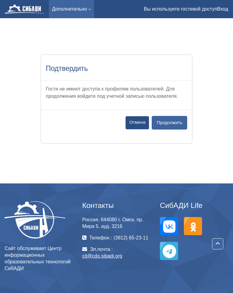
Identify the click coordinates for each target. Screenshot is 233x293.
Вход (222, 9)
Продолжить (169, 122)
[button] (217, 243)
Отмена (137, 122)
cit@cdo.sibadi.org (102, 255)
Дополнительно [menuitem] (69, 9)
